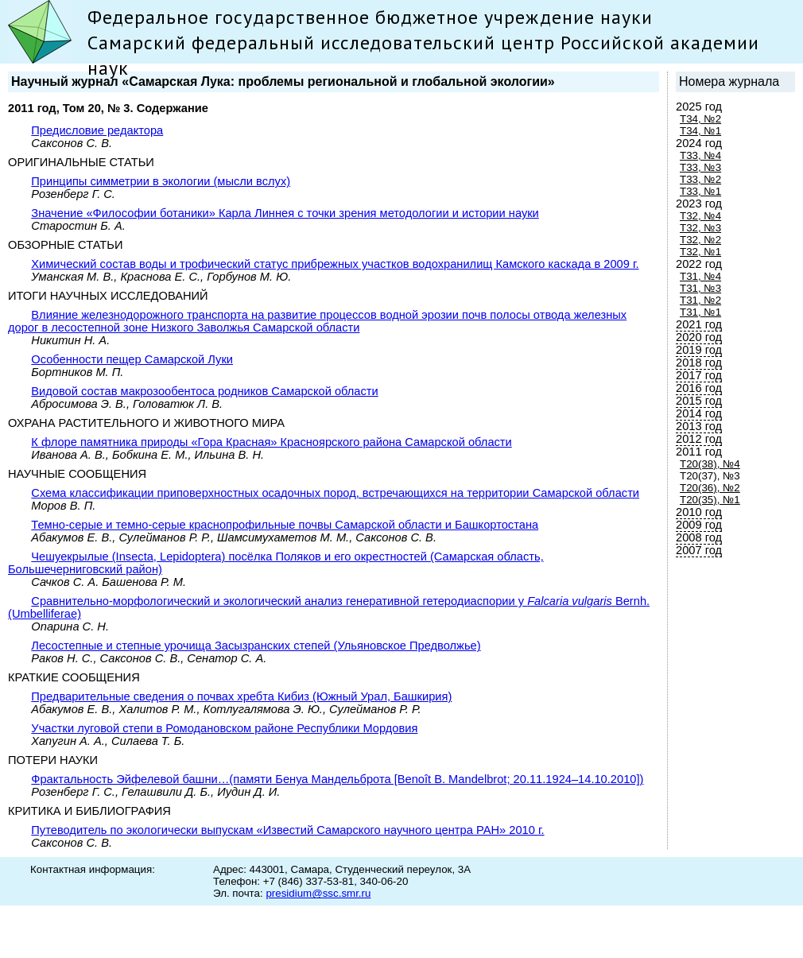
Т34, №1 (700, 131)
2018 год (699, 362)
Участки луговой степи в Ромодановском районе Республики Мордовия (224, 728)
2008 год (699, 537)
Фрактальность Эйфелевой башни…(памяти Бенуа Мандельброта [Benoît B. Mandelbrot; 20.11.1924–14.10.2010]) (337, 779)
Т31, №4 (700, 276)
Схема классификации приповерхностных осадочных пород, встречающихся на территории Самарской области (335, 493)
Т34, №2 (700, 119)
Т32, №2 (700, 240)
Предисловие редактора (97, 130)
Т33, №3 (700, 167)
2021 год (699, 324)
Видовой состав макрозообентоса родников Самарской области (204, 391)
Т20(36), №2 (710, 488)
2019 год (699, 349)
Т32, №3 (700, 228)
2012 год (699, 438)
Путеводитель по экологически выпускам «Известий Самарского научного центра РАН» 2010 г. (287, 830)
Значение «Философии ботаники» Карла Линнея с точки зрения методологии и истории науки (284, 213)
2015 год (699, 400)
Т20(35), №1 (710, 500)
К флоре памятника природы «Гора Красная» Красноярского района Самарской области (271, 442)
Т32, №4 (700, 216)
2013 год (699, 426)
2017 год (699, 375)
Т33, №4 (700, 155)
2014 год (699, 413)
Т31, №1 (700, 312)
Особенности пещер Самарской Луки (132, 359)
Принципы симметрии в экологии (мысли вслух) (160, 181)
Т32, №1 (700, 252)
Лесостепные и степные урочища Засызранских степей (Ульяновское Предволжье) (255, 645)
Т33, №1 (700, 191)
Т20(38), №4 (710, 464)
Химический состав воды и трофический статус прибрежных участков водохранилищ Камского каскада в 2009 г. (334, 264)
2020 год (699, 337)
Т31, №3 (700, 288)
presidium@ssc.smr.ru (318, 893)
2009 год (699, 524)
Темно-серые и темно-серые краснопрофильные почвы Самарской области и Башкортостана (284, 524)
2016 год (699, 388)
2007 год (699, 550)
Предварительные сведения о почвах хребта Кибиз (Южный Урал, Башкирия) (241, 696)
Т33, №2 (700, 179)
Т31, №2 (700, 300)
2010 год (699, 512)
